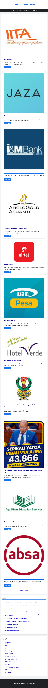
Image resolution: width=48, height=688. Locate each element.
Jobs (6, 658)
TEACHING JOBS (8, 671)
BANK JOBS (7, 645)
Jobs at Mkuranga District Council (12, 630)
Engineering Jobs (8, 651)
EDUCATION (7, 650)
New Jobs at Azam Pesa (10, 320)
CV (5, 648)
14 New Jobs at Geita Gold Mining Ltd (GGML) (15, 228)
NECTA (6, 663)
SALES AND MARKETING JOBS (12, 667)
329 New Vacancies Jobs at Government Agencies (16, 618)
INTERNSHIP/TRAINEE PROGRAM (12, 655)
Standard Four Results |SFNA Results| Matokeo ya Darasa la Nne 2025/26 (21, 602)
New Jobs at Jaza (8, 115)
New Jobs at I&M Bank (9, 172)
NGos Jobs (7, 664)
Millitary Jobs (8, 661)
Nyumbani (12, 10)
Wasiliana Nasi (35, 10)
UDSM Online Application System (12, 608)
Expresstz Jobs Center (24, 4)
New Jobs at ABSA (8, 578)
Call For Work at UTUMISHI (11, 627)
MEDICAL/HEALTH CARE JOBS (11, 659)
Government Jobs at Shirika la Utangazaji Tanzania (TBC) (17, 621)
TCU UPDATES (8, 669)
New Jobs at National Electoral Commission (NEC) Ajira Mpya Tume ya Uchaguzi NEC (24, 605)
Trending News (8, 672)
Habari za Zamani (24, 590)
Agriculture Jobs (8, 642)
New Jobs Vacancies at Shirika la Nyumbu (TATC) (16, 611)
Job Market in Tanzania (10, 656)
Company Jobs (8, 647)
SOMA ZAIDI (7, 123)
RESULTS (7, 666)
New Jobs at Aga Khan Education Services (14, 521)
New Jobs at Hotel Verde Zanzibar (12, 360)
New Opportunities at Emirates (11, 624)
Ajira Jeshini (7, 643)
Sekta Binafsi (26, 10)
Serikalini (19, 10)
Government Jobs (9, 653)
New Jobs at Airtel (8, 264)
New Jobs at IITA (8, 59)
